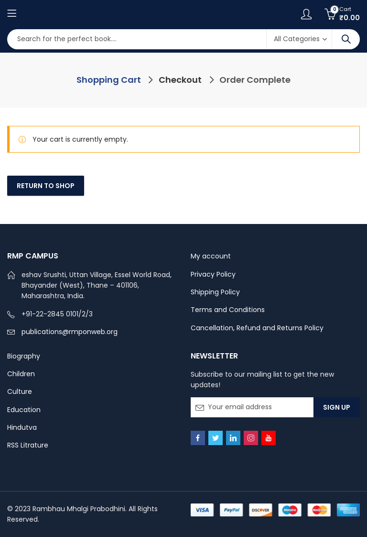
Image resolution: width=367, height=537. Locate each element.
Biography (23, 356)
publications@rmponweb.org (70, 331)
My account (211, 256)
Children (21, 374)
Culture (19, 391)
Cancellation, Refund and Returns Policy (257, 328)
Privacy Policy (213, 274)
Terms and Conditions (228, 309)
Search (346, 39)
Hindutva (22, 427)
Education (24, 409)
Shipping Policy (215, 292)
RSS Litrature (27, 445)
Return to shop (46, 185)
